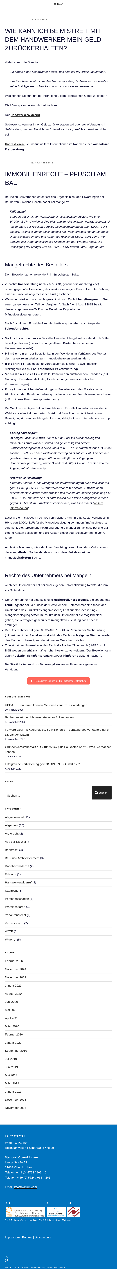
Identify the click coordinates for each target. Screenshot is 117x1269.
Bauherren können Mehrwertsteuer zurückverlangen (39, 717)
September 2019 (16, 1050)
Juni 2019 (11, 1067)
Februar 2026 (14, 961)
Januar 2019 (13, 1091)
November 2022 (15, 977)
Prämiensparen (15, 906)
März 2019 (12, 1083)
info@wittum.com (25, 1187)
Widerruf (10, 939)
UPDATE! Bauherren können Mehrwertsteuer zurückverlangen (46, 705)
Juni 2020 (11, 1001)
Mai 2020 (11, 1010)
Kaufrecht (11, 890)
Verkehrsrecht (14, 923)
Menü (58, 4)
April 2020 (11, 1018)
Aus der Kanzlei (15, 841)
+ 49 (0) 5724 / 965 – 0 (31, 1172)
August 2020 (13, 993)
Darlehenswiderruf (17, 866)
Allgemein (11, 825)
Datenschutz (43, 1237)
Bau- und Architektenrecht (22, 858)
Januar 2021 (13, 985)
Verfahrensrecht (15, 915)
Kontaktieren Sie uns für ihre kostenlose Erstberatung (58, 681)
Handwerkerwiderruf (25, 115)
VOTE (9, 931)
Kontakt (27, 1237)
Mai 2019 (11, 1075)
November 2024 (15, 969)
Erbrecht (10, 874)
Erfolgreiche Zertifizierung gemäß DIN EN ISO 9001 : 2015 (43, 764)
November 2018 (15, 1107)
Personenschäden (17, 898)
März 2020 (12, 1026)
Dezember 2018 (15, 1099)
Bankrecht (11, 850)
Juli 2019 (11, 1058)
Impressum (12, 1237)
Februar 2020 (14, 1034)
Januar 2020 (13, 1042)
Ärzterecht (11, 833)
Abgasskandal (14, 817)
